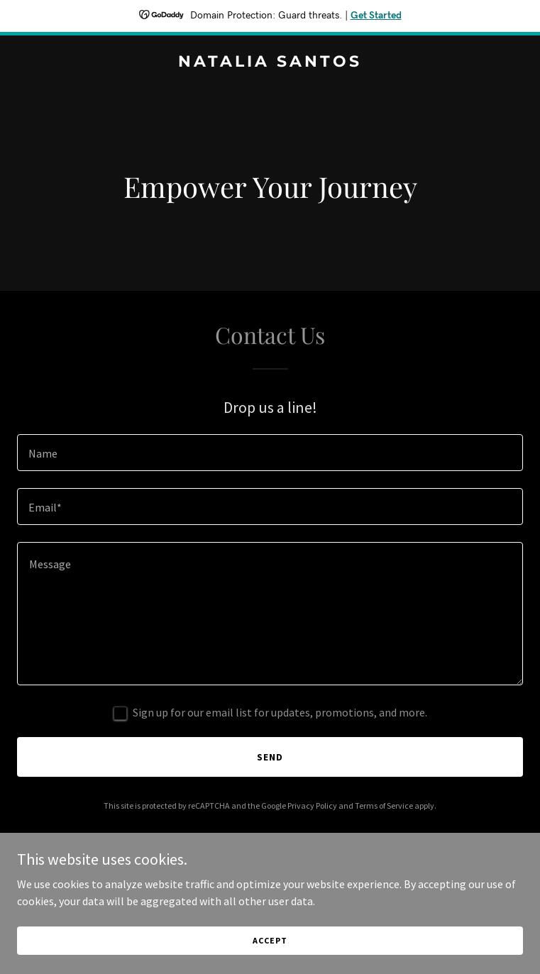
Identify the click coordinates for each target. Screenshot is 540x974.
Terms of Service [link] (384, 805)
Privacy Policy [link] (312, 805)
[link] (270, 62)
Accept (270, 940)
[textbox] (270, 452)
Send (270, 757)
